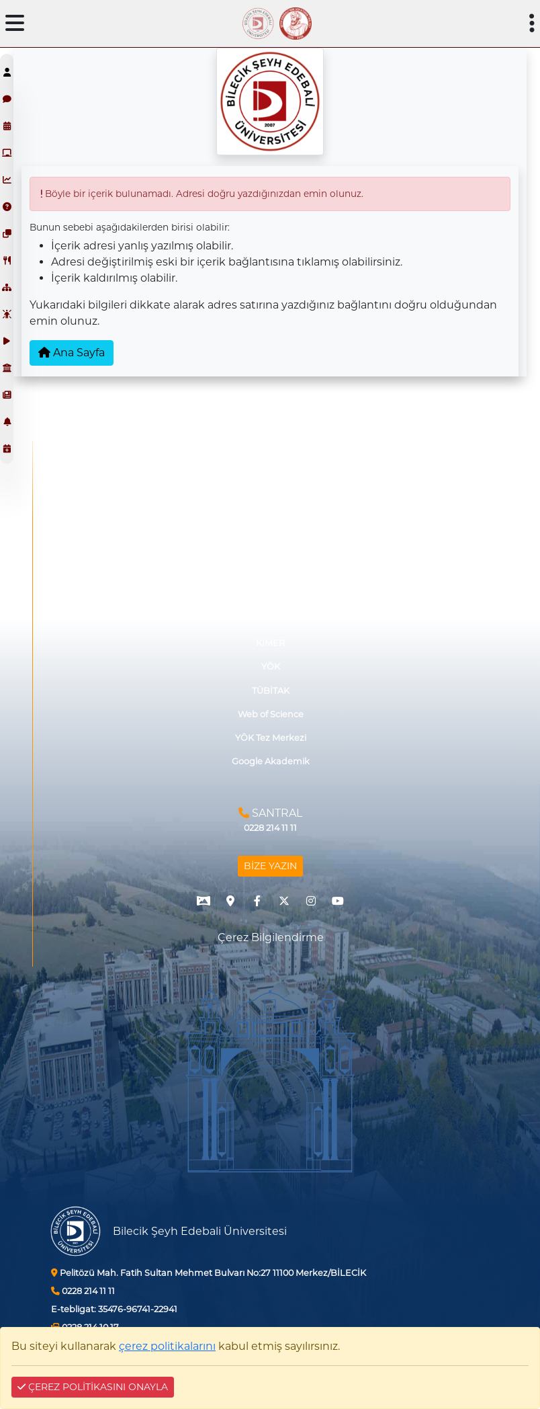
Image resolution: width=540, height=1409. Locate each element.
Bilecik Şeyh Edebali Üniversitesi (200, 1231)
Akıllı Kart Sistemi (270, 587)
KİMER (270, 643)
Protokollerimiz (270, 540)
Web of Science (271, 714)
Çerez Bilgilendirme (271, 937)
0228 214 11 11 (83, 1291)
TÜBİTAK (270, 691)
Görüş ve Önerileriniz (270, 492)
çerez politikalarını (167, 1346)
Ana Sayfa (71, 352)
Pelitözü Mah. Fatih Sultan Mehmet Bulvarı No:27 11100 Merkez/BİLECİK (208, 1273)
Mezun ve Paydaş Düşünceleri (271, 516)
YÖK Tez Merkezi (270, 738)
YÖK (270, 666)
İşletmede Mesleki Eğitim (270, 469)
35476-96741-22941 (114, 1309)
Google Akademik (271, 761)
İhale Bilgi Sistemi (270, 564)
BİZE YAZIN (270, 866)
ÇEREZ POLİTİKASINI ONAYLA (92, 1387)
